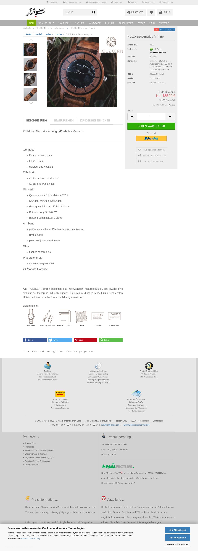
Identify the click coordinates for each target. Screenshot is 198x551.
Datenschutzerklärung (30, 538)
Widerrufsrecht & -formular (36, 454)
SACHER (79, 23)
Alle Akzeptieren (177, 530)
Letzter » (60, 34)
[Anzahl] (151, 116)
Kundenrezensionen (95, 120)
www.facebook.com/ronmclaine (136, 425)
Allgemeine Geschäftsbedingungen (39, 457)
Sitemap (132, 2)
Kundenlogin (166, 2)
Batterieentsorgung (72, 2)
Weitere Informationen (177, 544)
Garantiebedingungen (96, 2)
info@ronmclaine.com (110, 425)
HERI (152, 23)
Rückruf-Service (31, 465)
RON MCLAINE (46, 23)
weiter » (49, 34)
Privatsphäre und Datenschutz (37, 461)
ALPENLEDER (126, 23)
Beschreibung (36, 120)
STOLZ (141, 23)
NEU (31, 23)
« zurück (38, 34)
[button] (132, 116)
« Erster (28, 34)
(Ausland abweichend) (158, 52)
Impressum (117, 2)
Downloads (52, 2)
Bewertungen (63, 120)
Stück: (130, 111)
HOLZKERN (64, 23)
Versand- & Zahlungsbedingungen (39, 450)
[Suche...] (94, 12)
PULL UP (109, 23)
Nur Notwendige (178, 537)
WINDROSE (95, 23)
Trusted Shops (31, 443)
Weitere (164, 23)
